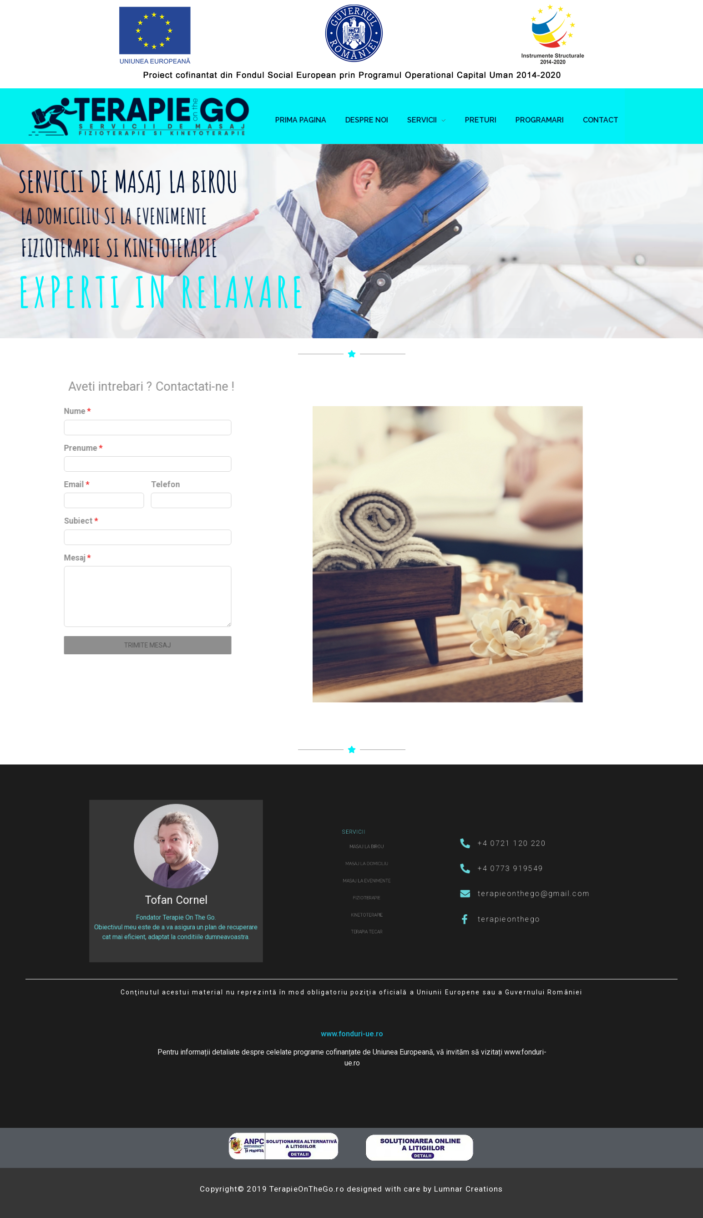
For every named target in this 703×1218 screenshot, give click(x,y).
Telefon (53, 484)
